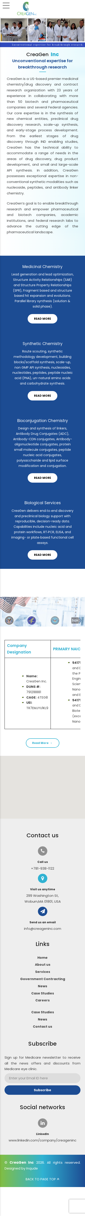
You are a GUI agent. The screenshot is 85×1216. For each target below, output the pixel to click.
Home (42, 957)
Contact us (42, 1026)
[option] (42, 148)
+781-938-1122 (42, 868)
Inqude (32, 1168)
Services (42, 972)
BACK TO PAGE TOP (41, 1179)
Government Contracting (42, 979)
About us (42, 964)
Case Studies (42, 993)
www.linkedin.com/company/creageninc (42, 1140)
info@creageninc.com (42, 928)
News (42, 986)
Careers (42, 1000)
